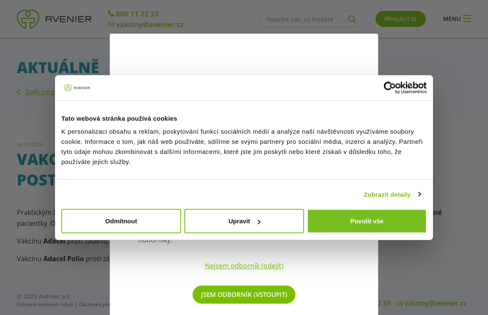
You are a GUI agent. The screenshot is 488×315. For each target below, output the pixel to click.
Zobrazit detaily (387, 194)
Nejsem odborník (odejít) (244, 265)
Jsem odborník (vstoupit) (244, 294)
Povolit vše (366, 221)
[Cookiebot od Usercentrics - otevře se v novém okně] (390, 87)
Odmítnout (121, 221)
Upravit (244, 221)
